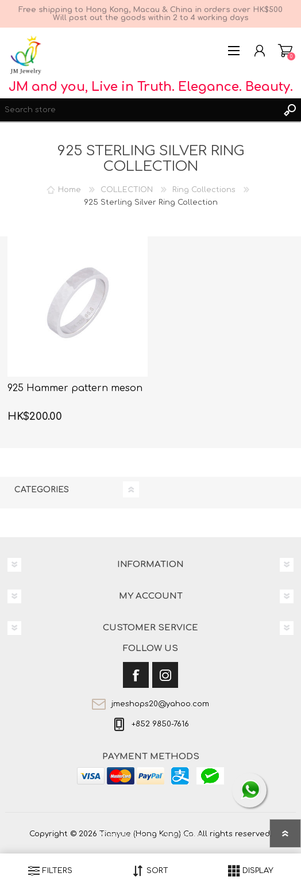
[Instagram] (165, 675)
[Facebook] (136, 675)
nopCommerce (174, 835)
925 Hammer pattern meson (74, 388)
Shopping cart (285, 50)
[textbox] (139, 109)
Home (69, 190)
